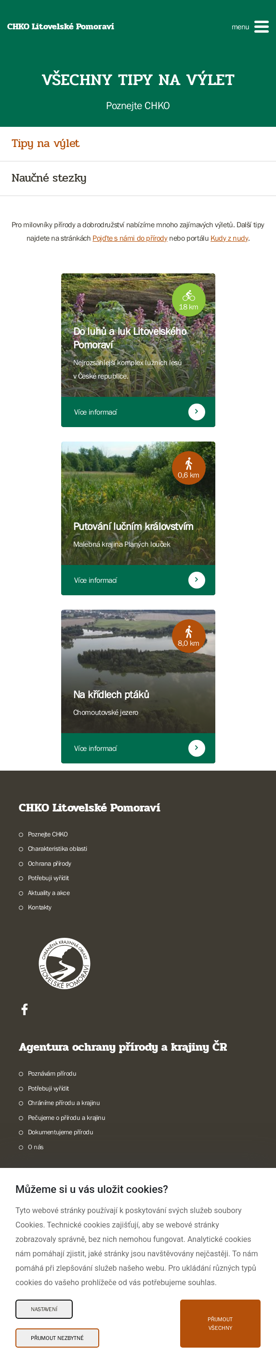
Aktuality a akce (49, 892)
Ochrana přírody (49, 863)
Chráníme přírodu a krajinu (64, 1102)
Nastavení (44, 1309)
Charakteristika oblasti (57, 848)
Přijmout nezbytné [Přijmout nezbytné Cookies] (57, 1338)
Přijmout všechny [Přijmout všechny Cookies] (220, 1323)
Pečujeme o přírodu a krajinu (66, 1117)
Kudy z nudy (229, 237)
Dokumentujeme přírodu (60, 1132)
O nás (36, 1147)
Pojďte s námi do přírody (129, 237)
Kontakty (40, 907)
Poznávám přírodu (52, 1073)
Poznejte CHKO (48, 834)
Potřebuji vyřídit (48, 878)
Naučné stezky (49, 178)
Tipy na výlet (45, 144)
